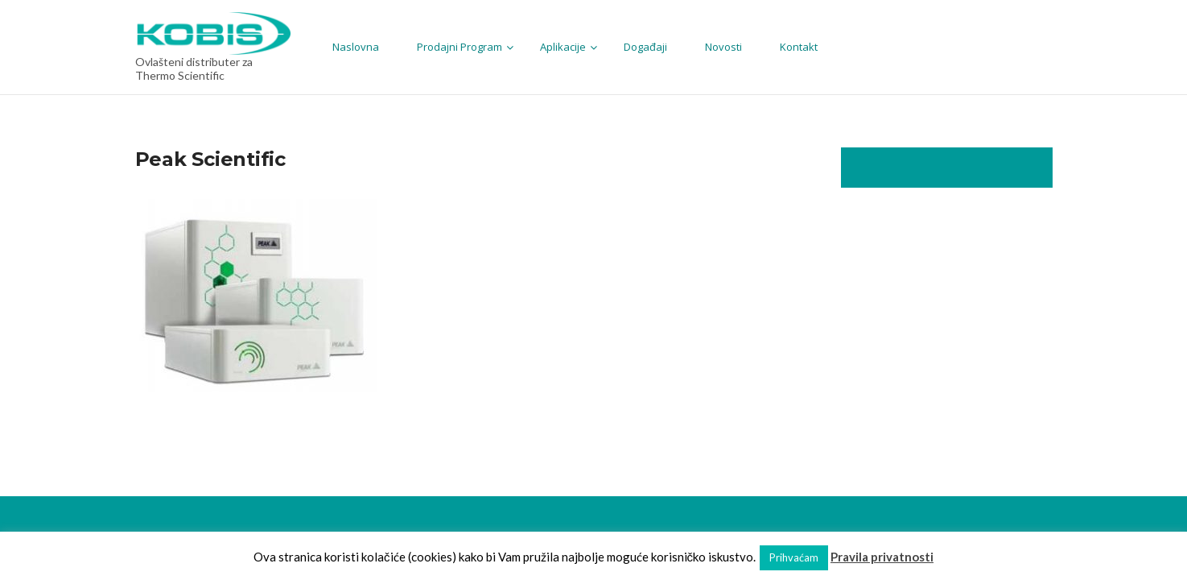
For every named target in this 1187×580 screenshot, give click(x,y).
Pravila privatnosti (882, 556)
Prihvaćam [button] (793, 557)
